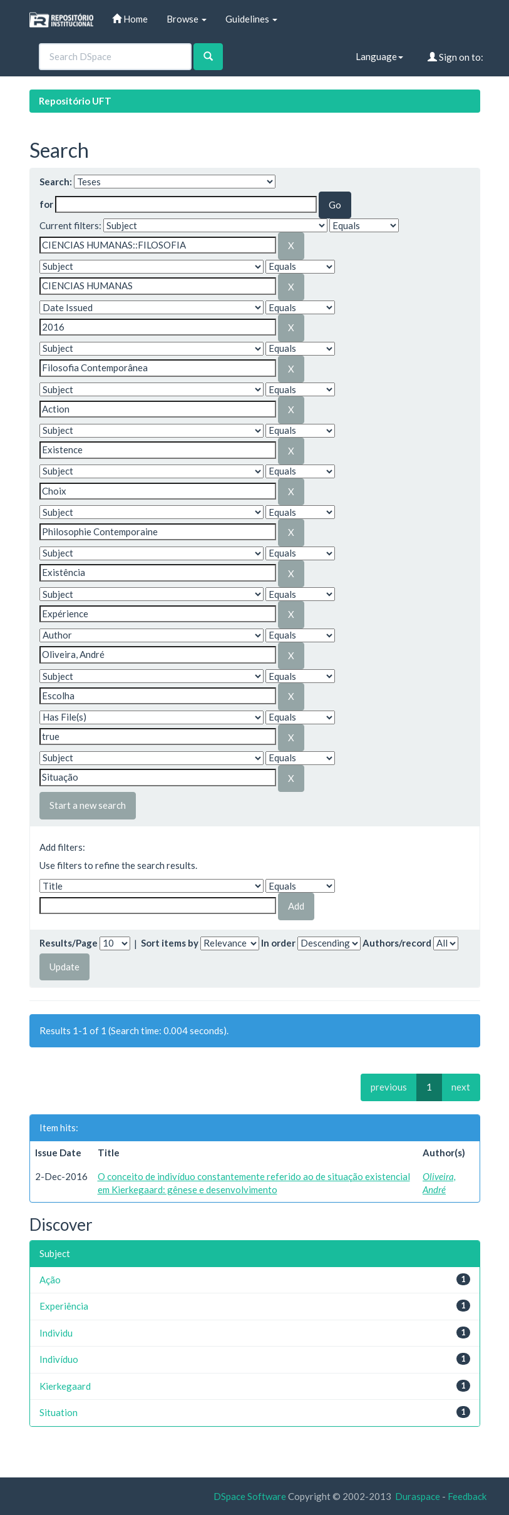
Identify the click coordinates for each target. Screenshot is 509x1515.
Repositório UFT (75, 100)
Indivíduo (58, 1359)
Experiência (63, 1306)
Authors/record (396, 942)
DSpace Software (249, 1496)
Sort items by (169, 942)
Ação (50, 1279)
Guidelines (251, 18)
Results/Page (68, 942)
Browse (187, 18)
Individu (56, 1332)
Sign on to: (455, 57)
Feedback (467, 1496)
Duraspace (417, 1496)
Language (379, 56)
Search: (55, 181)
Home (130, 18)
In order (278, 942)
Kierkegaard (65, 1386)
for (46, 204)
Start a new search (87, 805)
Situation (58, 1412)
